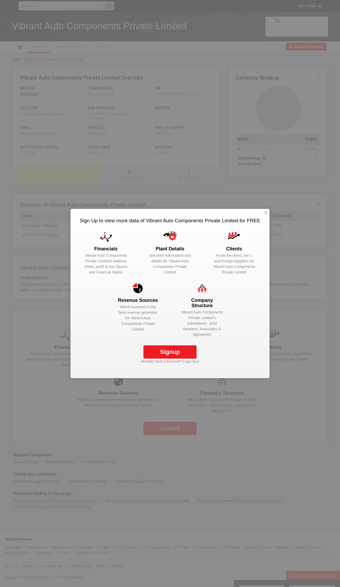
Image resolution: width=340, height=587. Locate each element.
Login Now (191, 361)
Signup (170, 352)
